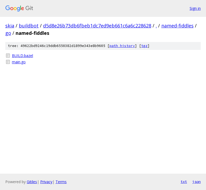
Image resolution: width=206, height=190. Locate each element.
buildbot (29, 25)
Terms (61, 181)
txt (184, 181)
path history (122, 46)
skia (9, 25)
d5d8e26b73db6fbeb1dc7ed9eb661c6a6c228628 (97, 25)
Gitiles (32, 181)
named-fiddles (177, 25)
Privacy (46, 181)
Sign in (195, 8)
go (8, 33)
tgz (144, 46)
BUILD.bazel (22, 55)
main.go (19, 61)
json (196, 181)
